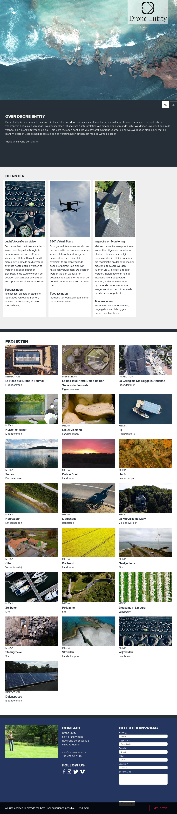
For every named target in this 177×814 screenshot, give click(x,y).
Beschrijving (125, 772)
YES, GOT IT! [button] (161, 808)
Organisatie (124, 740)
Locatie (122, 764)
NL (165, 104)
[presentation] (143, 792)
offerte (35, 141)
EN (173, 104)
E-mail (122, 748)
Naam (121, 732)
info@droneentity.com (74, 752)
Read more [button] (83, 808)
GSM (121, 756)
